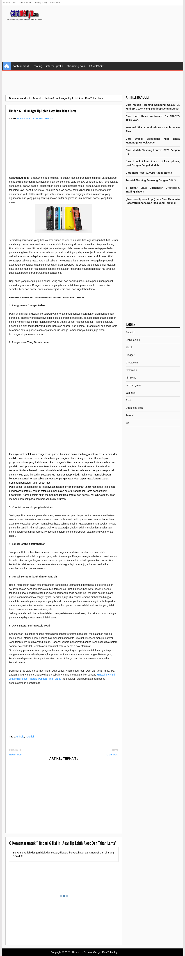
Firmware (131, 377)
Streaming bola (134, 407)
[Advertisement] (114, 34)
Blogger (130, 355)
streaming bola (76, 66)
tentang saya (9, 2)
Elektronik (131, 370)
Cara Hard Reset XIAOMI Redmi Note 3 (149, 172)
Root (128, 400)
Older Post (112, 754)
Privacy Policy (40, 2)
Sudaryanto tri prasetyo (35, 118)
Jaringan (131, 392)
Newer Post (15, 754)
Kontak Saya (25, 2)
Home (7, 66)
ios (127, 422)
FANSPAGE (96, 66)
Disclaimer (55, 2)
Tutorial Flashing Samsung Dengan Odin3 (151, 180)
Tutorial (30, 736)
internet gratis (54, 66)
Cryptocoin (132, 362)
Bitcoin (129, 347)
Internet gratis (133, 385)
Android (19, 736)
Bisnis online (133, 339)
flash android (21, 66)
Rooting (37, 66)
